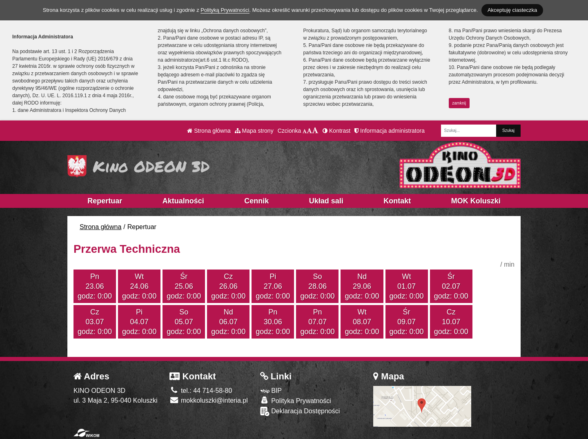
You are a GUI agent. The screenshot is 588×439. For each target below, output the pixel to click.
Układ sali (326, 201)
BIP (271, 390)
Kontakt (397, 201)
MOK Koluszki (476, 201)
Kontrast (336, 130)
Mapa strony (254, 130)
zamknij (459, 103)
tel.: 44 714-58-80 (200, 390)
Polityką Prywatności (224, 10)
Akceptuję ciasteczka (512, 10)
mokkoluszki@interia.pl (208, 400)
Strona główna (208, 130)
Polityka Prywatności (295, 400)
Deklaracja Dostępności (300, 411)
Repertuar (104, 201)
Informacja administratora (389, 130)
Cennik (256, 201)
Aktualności (183, 201)
